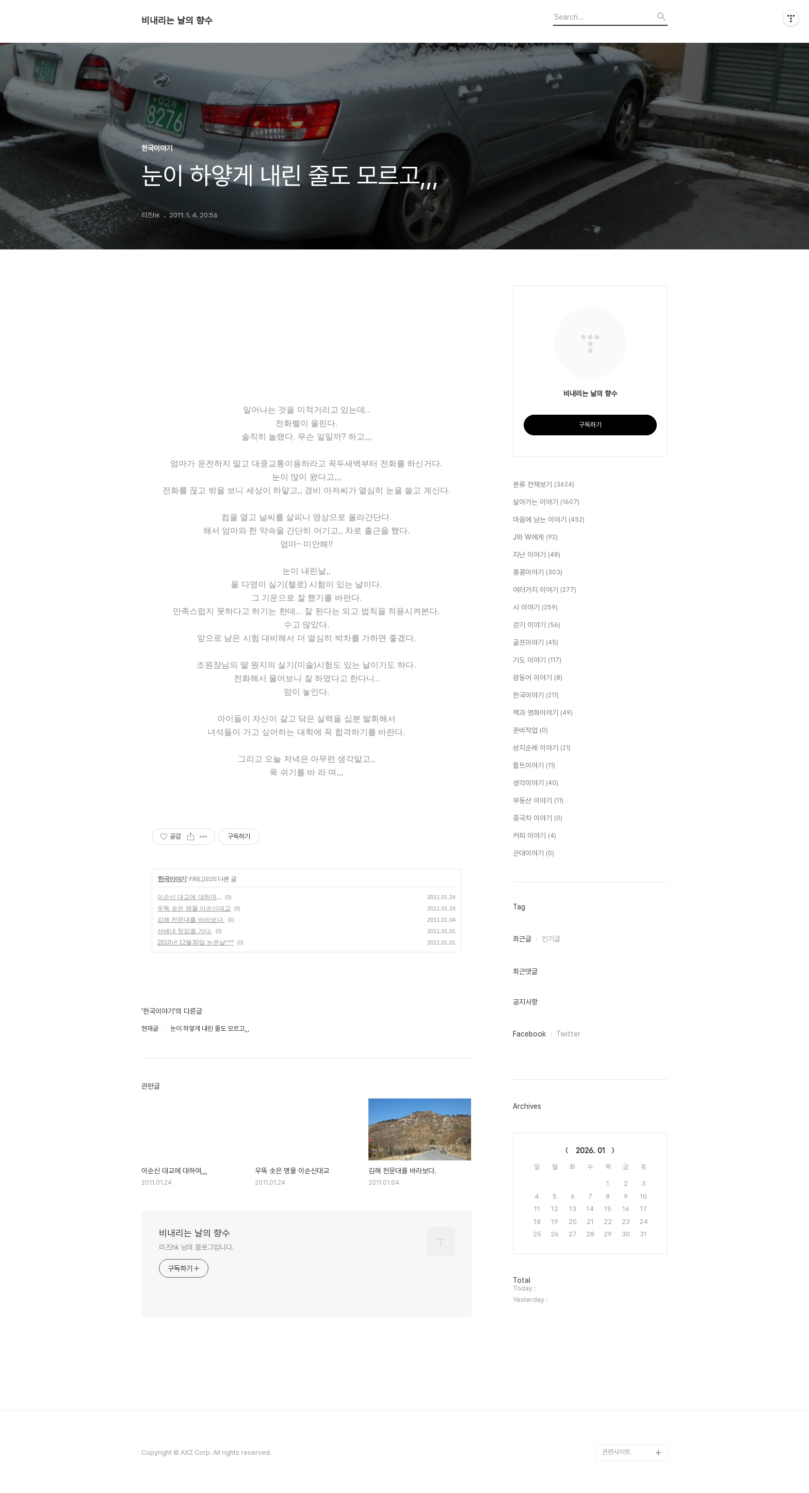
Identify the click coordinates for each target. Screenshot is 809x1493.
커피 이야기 (534, 836)
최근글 (522, 939)
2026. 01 (590, 1150)
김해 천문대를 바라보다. (190, 919)
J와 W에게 (535, 537)
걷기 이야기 (536, 625)
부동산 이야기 (538, 801)
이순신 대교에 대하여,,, (189, 897)
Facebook (529, 1034)
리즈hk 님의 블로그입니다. (196, 1247)
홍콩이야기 (537, 573)
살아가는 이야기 (546, 502)
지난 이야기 (536, 555)
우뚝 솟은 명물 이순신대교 (194, 908)
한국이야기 (172, 879)
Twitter (568, 1034)
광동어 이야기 (537, 678)
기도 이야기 (537, 660)
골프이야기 (535, 643)
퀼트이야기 (534, 766)
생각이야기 (535, 783)
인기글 (551, 939)
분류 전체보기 (543, 485)
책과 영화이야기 (543, 713)
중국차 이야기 (537, 818)
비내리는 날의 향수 (177, 20)
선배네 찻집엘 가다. (184, 931)
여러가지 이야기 (544, 590)
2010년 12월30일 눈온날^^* (195, 942)
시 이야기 (535, 608)
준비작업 (530, 731)
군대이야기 (533, 853)
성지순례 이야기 (542, 748)
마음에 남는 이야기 (549, 520)
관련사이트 (616, 1452)
